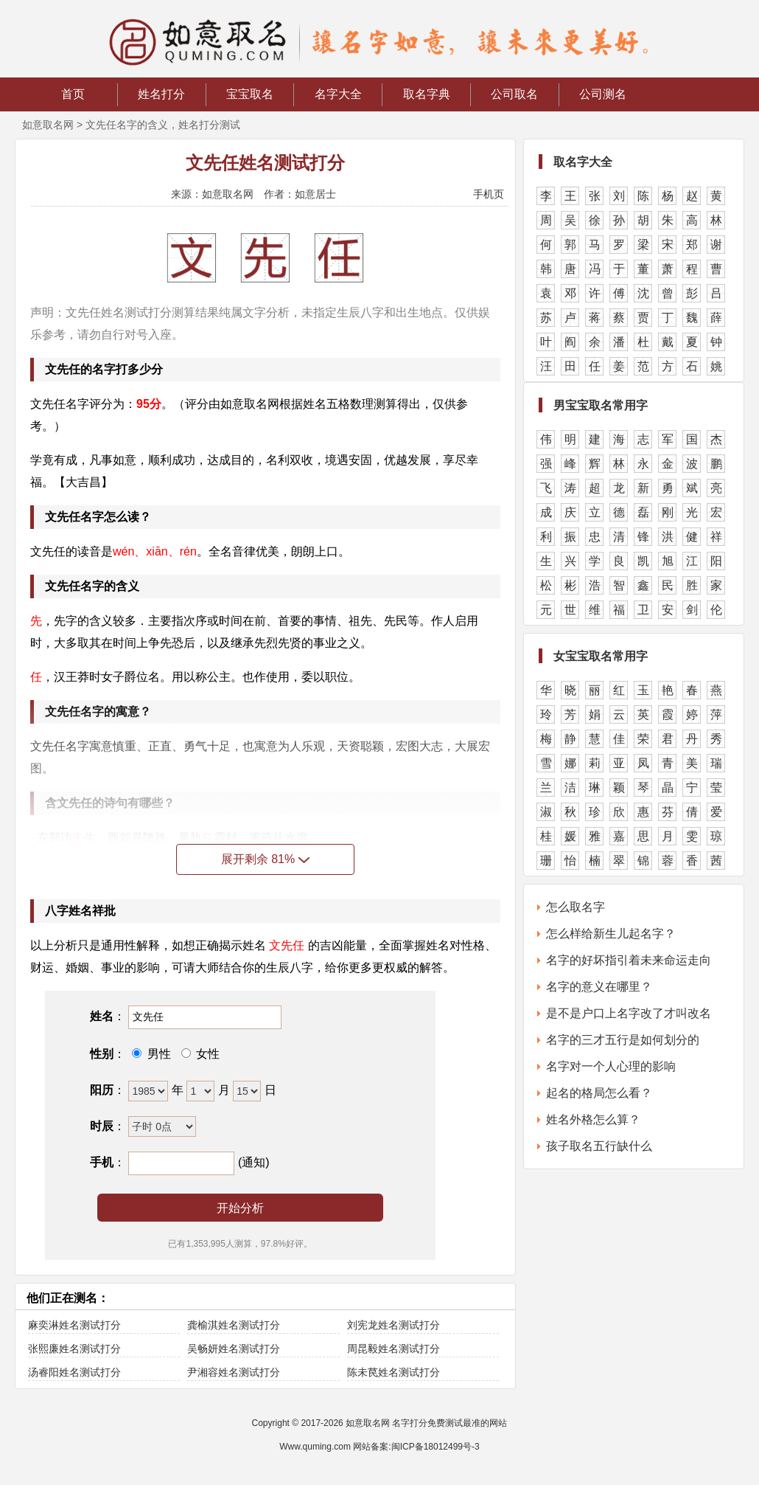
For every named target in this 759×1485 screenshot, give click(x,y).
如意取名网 (48, 125)
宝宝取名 (249, 94)
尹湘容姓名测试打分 (233, 1372)
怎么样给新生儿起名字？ (611, 933)
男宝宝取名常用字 (600, 405)
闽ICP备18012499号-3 (435, 1446)
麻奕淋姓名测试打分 (74, 1325)
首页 (73, 94)
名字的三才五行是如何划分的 (622, 1040)
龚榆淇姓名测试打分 (233, 1325)
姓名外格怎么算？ (593, 1119)
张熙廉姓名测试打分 (74, 1348)
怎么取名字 (575, 907)
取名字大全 (582, 162)
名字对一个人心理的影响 (611, 1066)
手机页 (488, 194)
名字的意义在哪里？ (599, 986)
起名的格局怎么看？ (599, 1093)
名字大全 (338, 94)
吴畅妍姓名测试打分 (233, 1348)
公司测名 (602, 94)
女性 (206, 1054)
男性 (157, 1054)
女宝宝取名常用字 (600, 656)
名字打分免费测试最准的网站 (449, 1423)
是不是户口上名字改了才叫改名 (628, 1013)
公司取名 (514, 94)
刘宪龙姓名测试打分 (393, 1325)
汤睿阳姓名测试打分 (74, 1372)
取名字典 (426, 94)
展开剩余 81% (265, 859)
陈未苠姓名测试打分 (393, 1372)
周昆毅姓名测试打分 (393, 1348)
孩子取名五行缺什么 (599, 1146)
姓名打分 (161, 94)
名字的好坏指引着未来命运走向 (628, 960)
